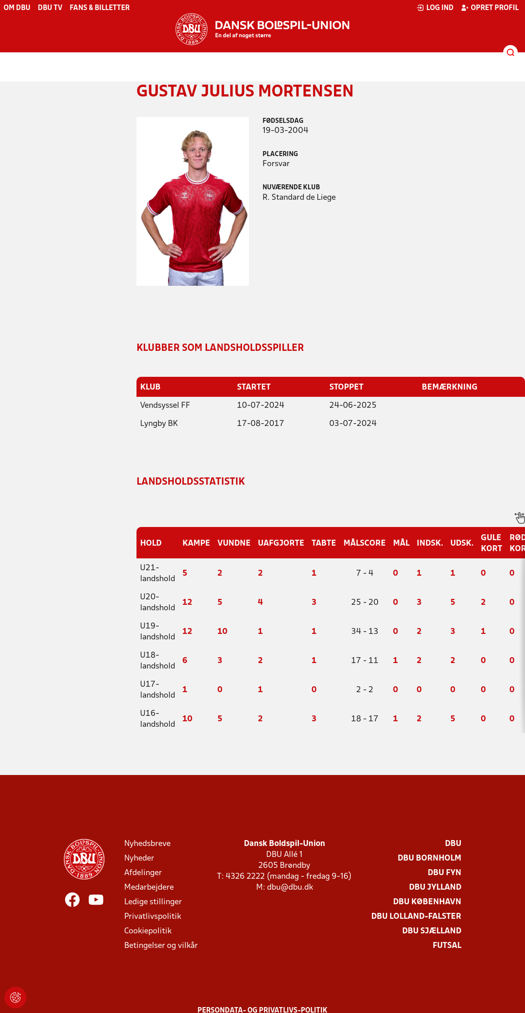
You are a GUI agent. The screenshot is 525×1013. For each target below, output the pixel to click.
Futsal (447, 945)
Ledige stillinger (153, 902)
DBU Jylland (435, 887)
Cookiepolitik (148, 931)
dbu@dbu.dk (290, 887)
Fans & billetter (100, 8)
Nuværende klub (291, 188)
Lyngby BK (159, 423)
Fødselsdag (282, 121)
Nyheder (139, 858)
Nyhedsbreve (147, 843)
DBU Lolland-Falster (416, 916)
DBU (453, 843)
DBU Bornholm (429, 858)
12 (187, 602)
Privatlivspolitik (152, 916)
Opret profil (490, 8)
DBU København (427, 902)
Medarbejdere (149, 887)
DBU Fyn (444, 872)
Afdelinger (143, 872)
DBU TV (50, 8)
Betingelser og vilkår (161, 945)
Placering (280, 154)
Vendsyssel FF (165, 405)
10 (222, 631)
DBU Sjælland (431, 931)
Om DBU (17, 8)
